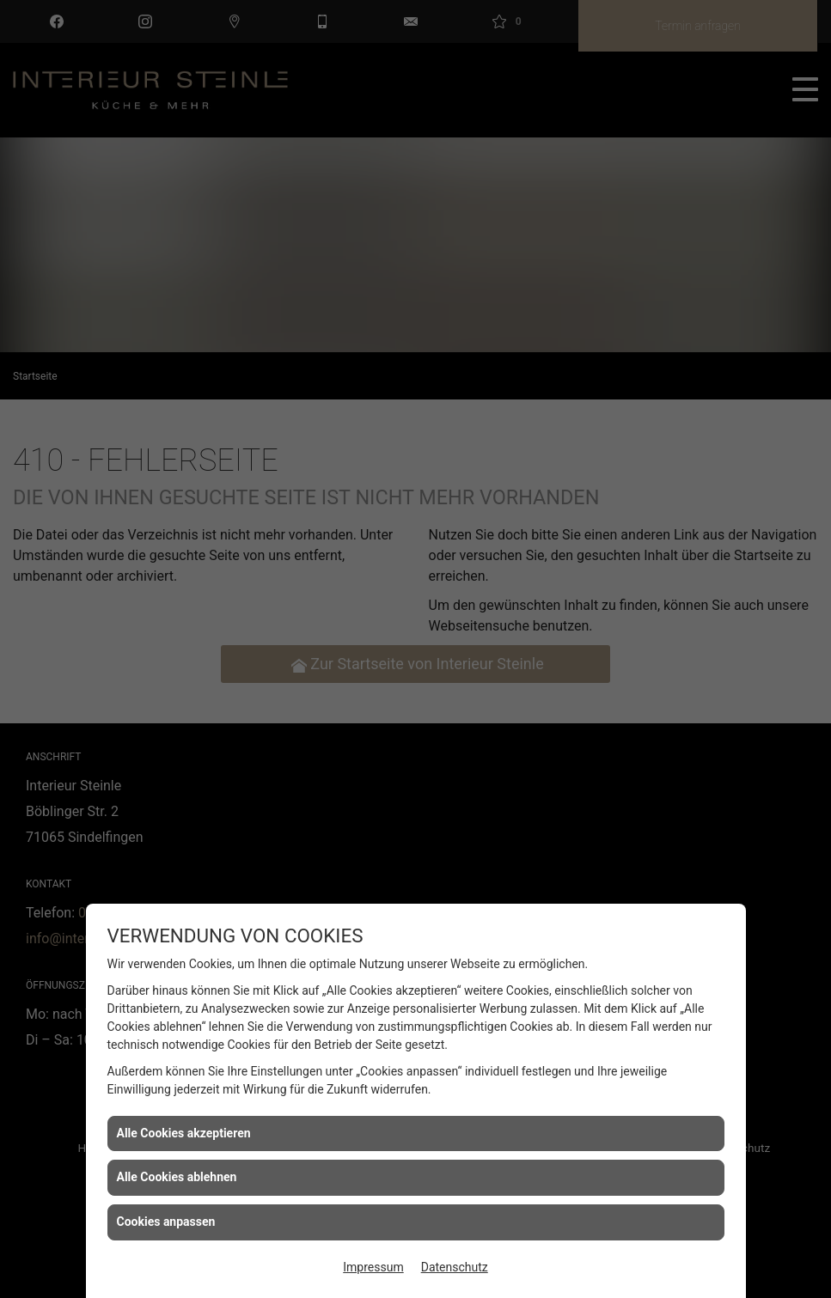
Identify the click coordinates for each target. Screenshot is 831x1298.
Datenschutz (454, 1267)
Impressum (373, 1267)
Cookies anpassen (166, 1221)
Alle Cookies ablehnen (177, 1177)
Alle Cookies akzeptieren (184, 1133)
